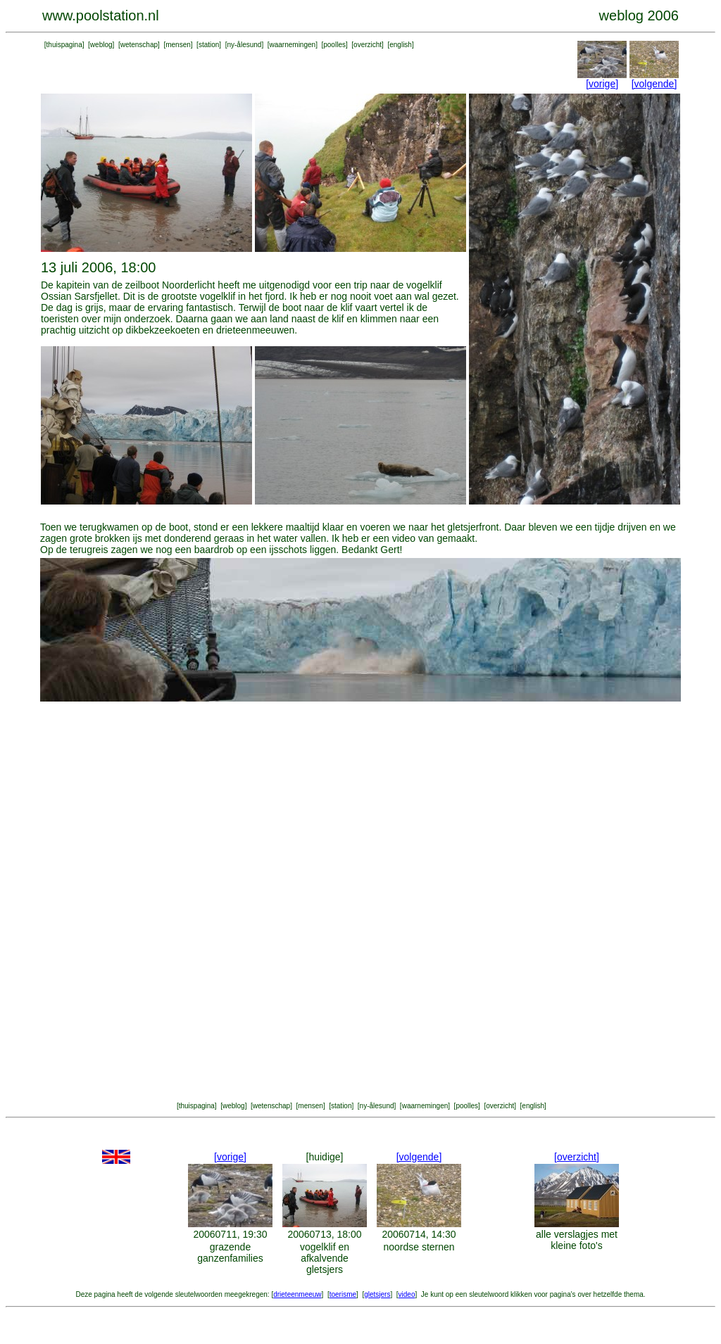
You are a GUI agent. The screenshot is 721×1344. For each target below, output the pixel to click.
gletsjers (377, 1294)
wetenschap (139, 45)
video (407, 1294)
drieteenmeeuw (297, 1294)
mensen (178, 45)
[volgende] (654, 83)
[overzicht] (576, 1156)
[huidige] (325, 1156)
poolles (334, 45)
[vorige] (602, 83)
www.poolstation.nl (100, 15)
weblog (101, 45)
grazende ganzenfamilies (230, 1252)
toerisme (343, 1294)
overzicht (367, 45)
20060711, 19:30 (230, 1234)
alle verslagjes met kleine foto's (576, 1240)
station (209, 45)
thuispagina (64, 45)
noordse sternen (418, 1247)
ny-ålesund (244, 45)
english (400, 45)
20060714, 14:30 (419, 1234)
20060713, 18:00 (324, 1234)
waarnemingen (293, 45)
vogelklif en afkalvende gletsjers (324, 1258)
